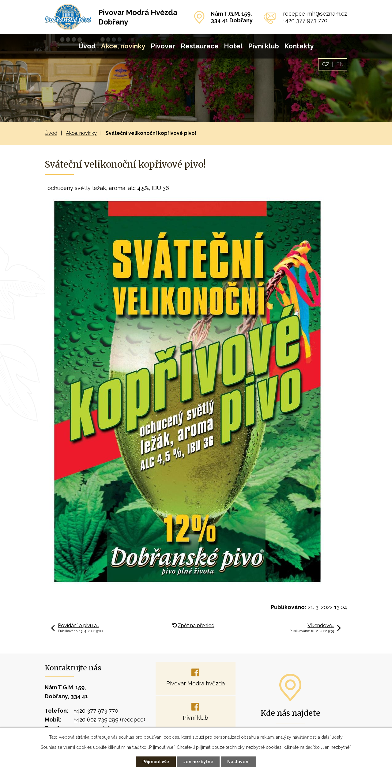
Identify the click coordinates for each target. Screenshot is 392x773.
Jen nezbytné (198, 761)
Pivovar (163, 46)
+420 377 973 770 (305, 20)
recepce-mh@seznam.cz (315, 13)
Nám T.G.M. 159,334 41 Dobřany (232, 17)
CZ (326, 64)
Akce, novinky (123, 46)
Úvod (87, 46)
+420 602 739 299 (96, 719)
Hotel (233, 46)
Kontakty (299, 46)
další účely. (332, 737)
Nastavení (239, 761)
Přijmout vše (155, 761)
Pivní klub (263, 46)
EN (340, 64)
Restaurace (200, 46)
